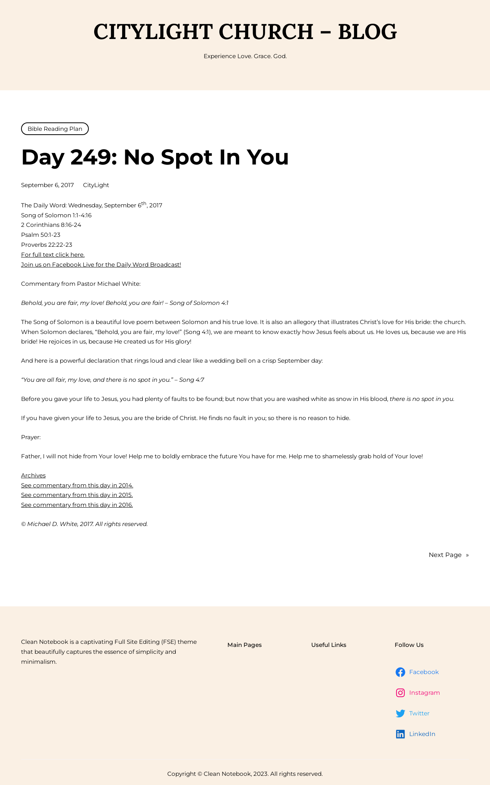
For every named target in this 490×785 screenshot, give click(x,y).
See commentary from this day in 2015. (77, 494)
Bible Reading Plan (55, 128)
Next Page (449, 555)
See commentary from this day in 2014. (77, 485)
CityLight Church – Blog (245, 31)
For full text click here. (53, 254)
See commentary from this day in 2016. (77, 504)
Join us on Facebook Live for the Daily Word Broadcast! (101, 264)
